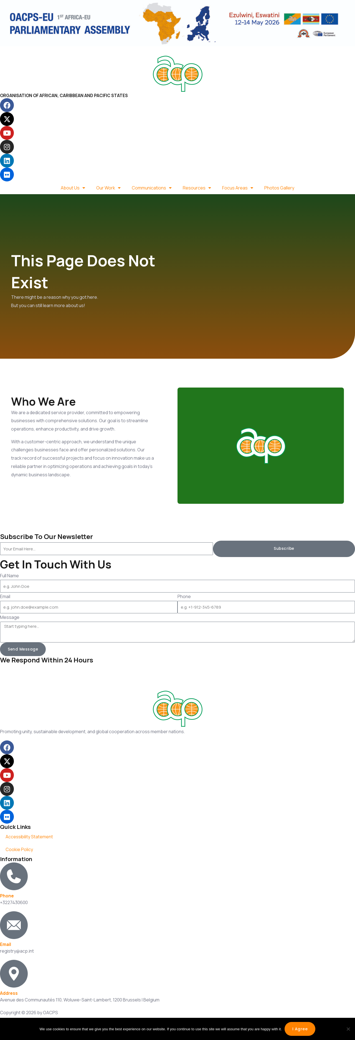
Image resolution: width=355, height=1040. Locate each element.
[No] (348, 1029)
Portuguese (54, 50)
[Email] (14, 925)
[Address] (14, 974)
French (30, 50)
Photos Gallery (279, 188)
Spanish (80, 50)
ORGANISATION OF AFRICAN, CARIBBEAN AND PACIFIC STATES (66, 95)
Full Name (9, 576)
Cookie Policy (19, 850)
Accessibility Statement (30, 837)
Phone (184, 596)
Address (9, 993)
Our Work (108, 188)
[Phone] (14, 876)
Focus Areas (237, 188)
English (10, 50)
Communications (152, 188)
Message (9, 617)
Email (5, 596)
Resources (197, 188)
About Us (73, 188)
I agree (300, 1029)
